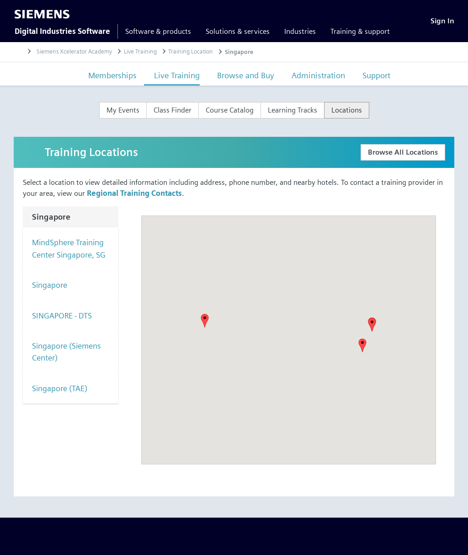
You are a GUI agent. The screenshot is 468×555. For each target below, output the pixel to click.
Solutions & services (238, 31)
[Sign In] (442, 20)
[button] (372, 325)
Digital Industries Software (62, 31)
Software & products (158, 31)
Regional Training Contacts (134, 193)
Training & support (360, 31)
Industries (300, 31)
